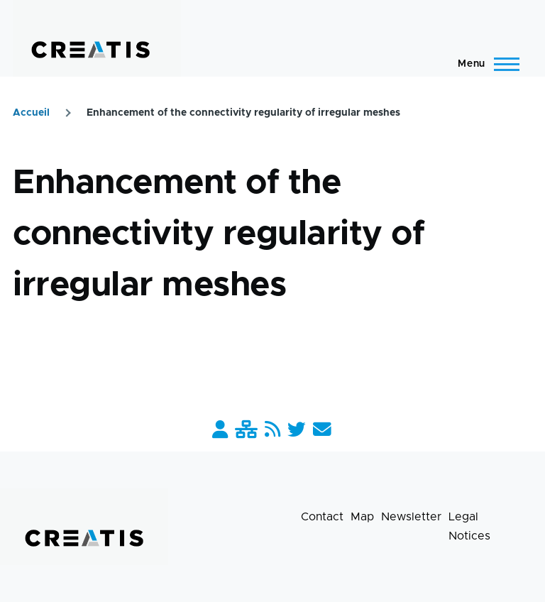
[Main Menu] (484, 64)
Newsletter (411, 516)
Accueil (31, 113)
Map (362, 516)
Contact (322, 516)
